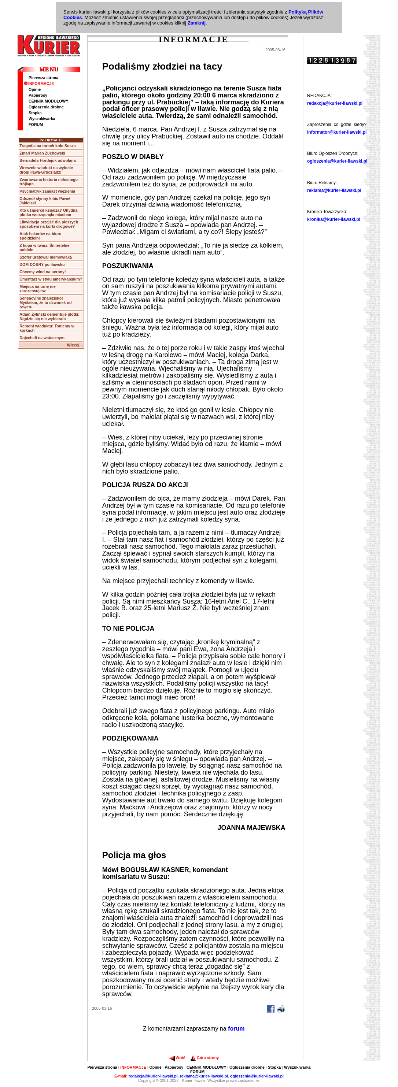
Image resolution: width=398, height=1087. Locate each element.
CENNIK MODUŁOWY (48, 101)
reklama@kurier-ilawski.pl (334, 190)
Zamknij (197, 23)
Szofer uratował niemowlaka (45, 257)
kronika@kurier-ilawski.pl (333, 219)
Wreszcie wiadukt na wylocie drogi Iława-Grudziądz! (46, 170)
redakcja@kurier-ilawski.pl (334, 103)
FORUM (36, 124)
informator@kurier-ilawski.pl (336, 132)
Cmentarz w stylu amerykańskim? (50, 279)
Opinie (35, 89)
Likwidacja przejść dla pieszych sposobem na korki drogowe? (48, 224)
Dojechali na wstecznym (42, 337)
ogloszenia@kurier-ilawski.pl (337, 161)
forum (236, 1028)
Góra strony (205, 1058)
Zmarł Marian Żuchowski (42, 153)
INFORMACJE (39, 83)
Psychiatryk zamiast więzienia (47, 191)
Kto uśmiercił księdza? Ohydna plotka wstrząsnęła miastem (48, 212)
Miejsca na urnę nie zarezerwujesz (37, 288)
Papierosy (38, 95)
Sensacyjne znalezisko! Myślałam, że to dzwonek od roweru (45, 302)
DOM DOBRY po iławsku (42, 264)
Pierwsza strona (43, 77)
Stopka (35, 113)
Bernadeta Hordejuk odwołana (47, 160)
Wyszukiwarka (42, 118)
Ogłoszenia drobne (46, 107)
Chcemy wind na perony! (42, 272)
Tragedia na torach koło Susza (47, 146)
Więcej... (75, 345)
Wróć (177, 1058)
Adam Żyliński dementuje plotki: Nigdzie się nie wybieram (49, 316)
